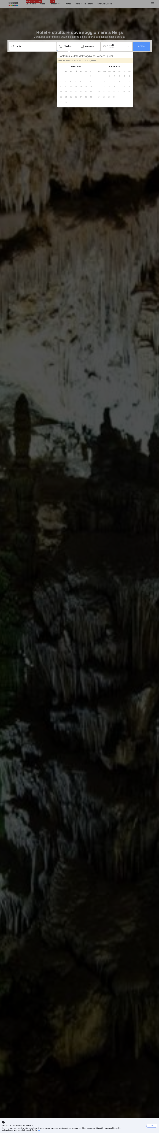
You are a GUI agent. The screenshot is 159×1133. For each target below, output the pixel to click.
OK (152, 1125)
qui (39, 1130)
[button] (59, 66)
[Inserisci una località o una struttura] (35, 46)
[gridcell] (90, 76)
